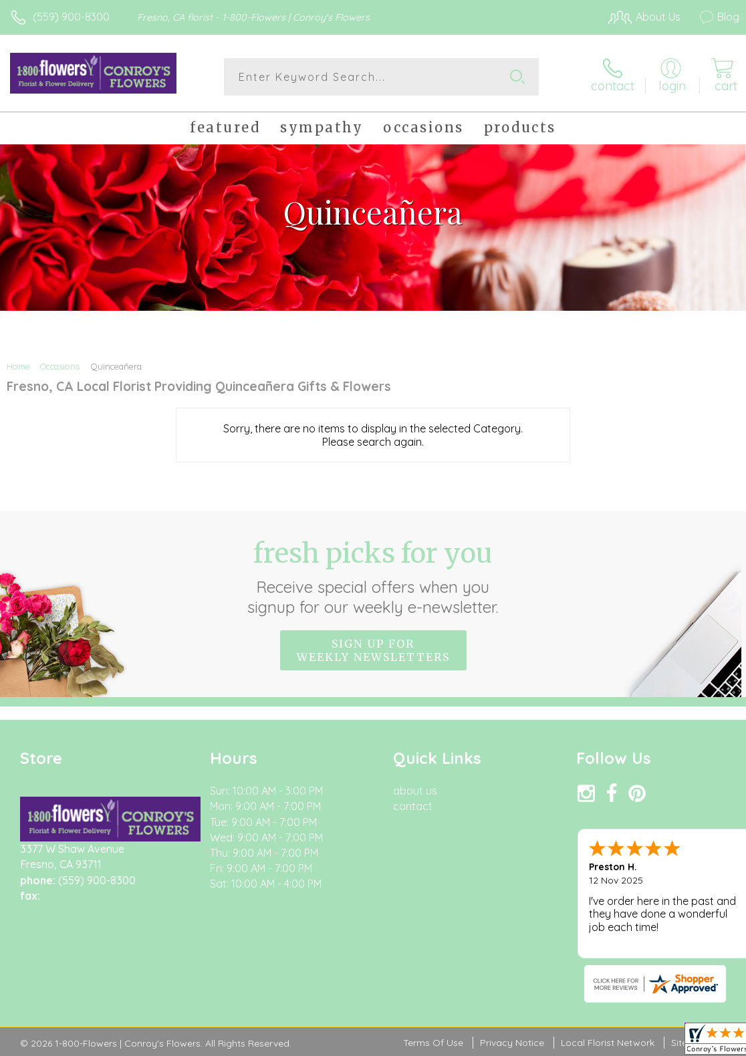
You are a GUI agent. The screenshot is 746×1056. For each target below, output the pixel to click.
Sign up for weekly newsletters (373, 650)
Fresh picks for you (373, 577)
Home (18, 366)
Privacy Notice (512, 1043)
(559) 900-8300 (71, 16)
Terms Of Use (433, 1043)
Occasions (60, 366)
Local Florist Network (607, 1043)
